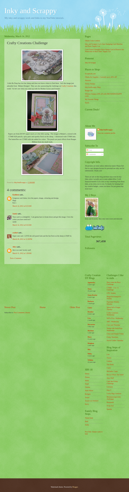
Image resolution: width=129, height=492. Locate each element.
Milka (90, 354)
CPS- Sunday (111, 293)
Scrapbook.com (90, 74)
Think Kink (89, 418)
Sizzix (87, 103)
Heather (91, 312)
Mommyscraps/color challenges (114, 398)
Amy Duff (110, 378)
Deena (87, 374)
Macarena (91, 324)
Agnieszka (91, 283)
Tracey (109, 358)
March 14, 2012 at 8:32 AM (22, 225)
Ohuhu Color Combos (92, 41)
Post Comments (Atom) (22, 313)
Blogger (75, 487)
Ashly (87, 425)
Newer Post (10, 307)
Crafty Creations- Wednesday (113, 314)
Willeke (90, 360)
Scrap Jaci (110, 406)
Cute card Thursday (113, 325)
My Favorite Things (92, 99)
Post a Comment (15, 258)
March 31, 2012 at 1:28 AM (22, 253)
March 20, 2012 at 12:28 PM (22, 239)
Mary (90, 337)
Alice (15, 247)
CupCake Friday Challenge (112, 382)
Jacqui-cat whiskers (91, 401)
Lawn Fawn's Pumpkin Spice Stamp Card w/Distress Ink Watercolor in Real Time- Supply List (104, 51)
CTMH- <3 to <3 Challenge (112, 289)
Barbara (91, 301)
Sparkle (109, 409)
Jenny (87, 380)
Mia (89, 349)
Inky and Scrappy (30, 11)
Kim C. (109, 390)
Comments (91, 154)
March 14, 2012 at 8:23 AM (22, 206)
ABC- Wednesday (113, 322)
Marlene (91, 331)
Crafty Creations (67, 86)
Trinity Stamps (90, 84)
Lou (108, 354)
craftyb (15, 233)
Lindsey (109, 361)
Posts (89, 150)
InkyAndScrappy (106, 130)
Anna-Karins (92, 295)
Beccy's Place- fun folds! (115, 375)
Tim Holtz (110, 364)
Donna (87, 377)
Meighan (91, 343)
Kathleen (16, 195)
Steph (87, 384)
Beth (86, 421)
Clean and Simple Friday (115, 334)
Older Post (75, 307)
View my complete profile (106, 133)
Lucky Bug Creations (114, 394)
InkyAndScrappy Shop (93, 87)
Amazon (88, 80)
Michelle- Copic (112, 371)
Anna (90, 289)
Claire (90, 308)
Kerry (87, 404)
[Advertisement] (42, 285)
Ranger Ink (89, 91)
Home (43, 307)
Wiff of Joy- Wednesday (115, 318)
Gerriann (110, 387)
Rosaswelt (110, 402)
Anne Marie (89, 391)
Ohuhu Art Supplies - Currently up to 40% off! (101, 77)
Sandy (15, 214)
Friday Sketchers (112, 337)
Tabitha (87, 387)
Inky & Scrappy (90, 63)
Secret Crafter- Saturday (115, 340)
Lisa (89, 318)
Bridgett (88, 394)
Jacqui (87, 397)
